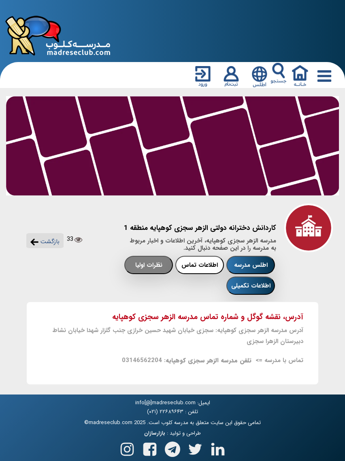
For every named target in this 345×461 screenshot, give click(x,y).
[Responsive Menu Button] (322, 75)
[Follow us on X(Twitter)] (195, 448)
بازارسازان (154, 433)
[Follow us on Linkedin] (218, 448)
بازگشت (45, 242)
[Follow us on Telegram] (172, 448)
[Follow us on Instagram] (127, 448)
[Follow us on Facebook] (149, 448)
